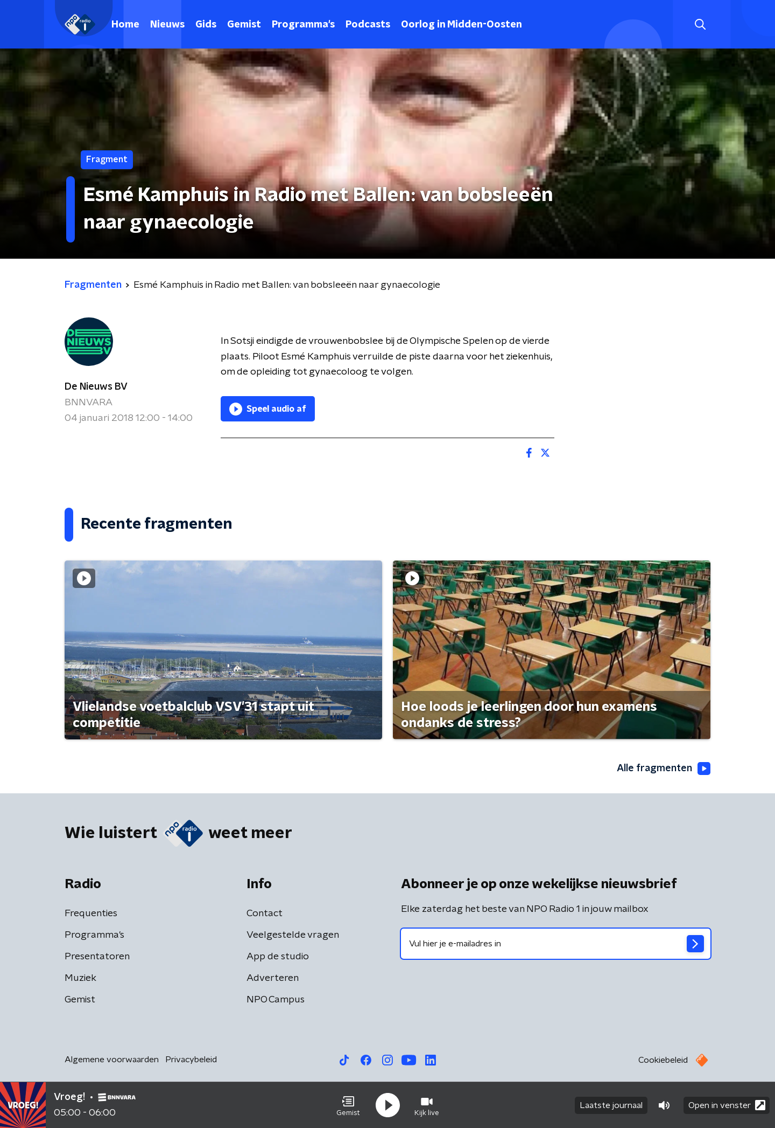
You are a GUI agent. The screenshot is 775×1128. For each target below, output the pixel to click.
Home (125, 25)
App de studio (277, 956)
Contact (264, 913)
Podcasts (368, 25)
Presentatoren (97, 956)
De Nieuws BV (96, 387)
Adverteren (272, 978)
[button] (348, 1105)
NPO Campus (275, 1000)
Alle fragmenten (663, 768)
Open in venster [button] (726, 1105)
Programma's (303, 25)
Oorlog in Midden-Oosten (461, 25)
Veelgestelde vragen (292, 935)
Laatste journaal (611, 1105)
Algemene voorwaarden (112, 1059)
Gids (205, 25)
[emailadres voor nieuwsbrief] (555, 944)
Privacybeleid (191, 1059)
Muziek (80, 978)
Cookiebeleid (663, 1060)
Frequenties (91, 913)
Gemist (244, 25)
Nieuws (167, 25)
